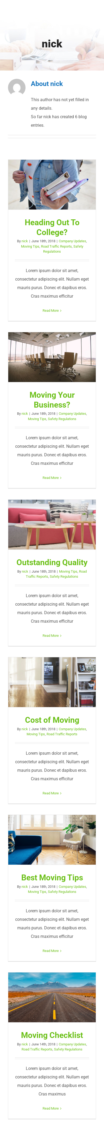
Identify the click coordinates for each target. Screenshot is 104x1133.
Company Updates (72, 241)
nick (25, 241)
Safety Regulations (62, 419)
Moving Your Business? (52, 399)
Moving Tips (30, 246)
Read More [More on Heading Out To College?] (51, 311)
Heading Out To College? (52, 227)
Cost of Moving (52, 720)
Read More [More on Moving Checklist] (51, 1108)
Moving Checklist (52, 1035)
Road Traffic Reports (56, 246)
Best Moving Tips (52, 877)
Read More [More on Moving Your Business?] (51, 478)
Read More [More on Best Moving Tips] (51, 951)
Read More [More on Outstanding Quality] (51, 636)
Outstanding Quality (52, 562)
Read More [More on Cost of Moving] (51, 793)
